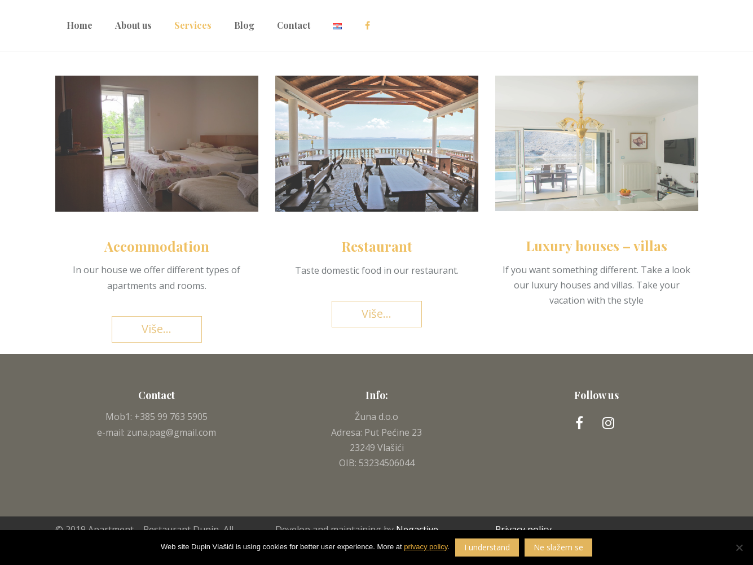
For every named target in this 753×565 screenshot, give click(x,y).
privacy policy (425, 546)
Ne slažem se (558, 547)
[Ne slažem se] (739, 547)
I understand (487, 547)
